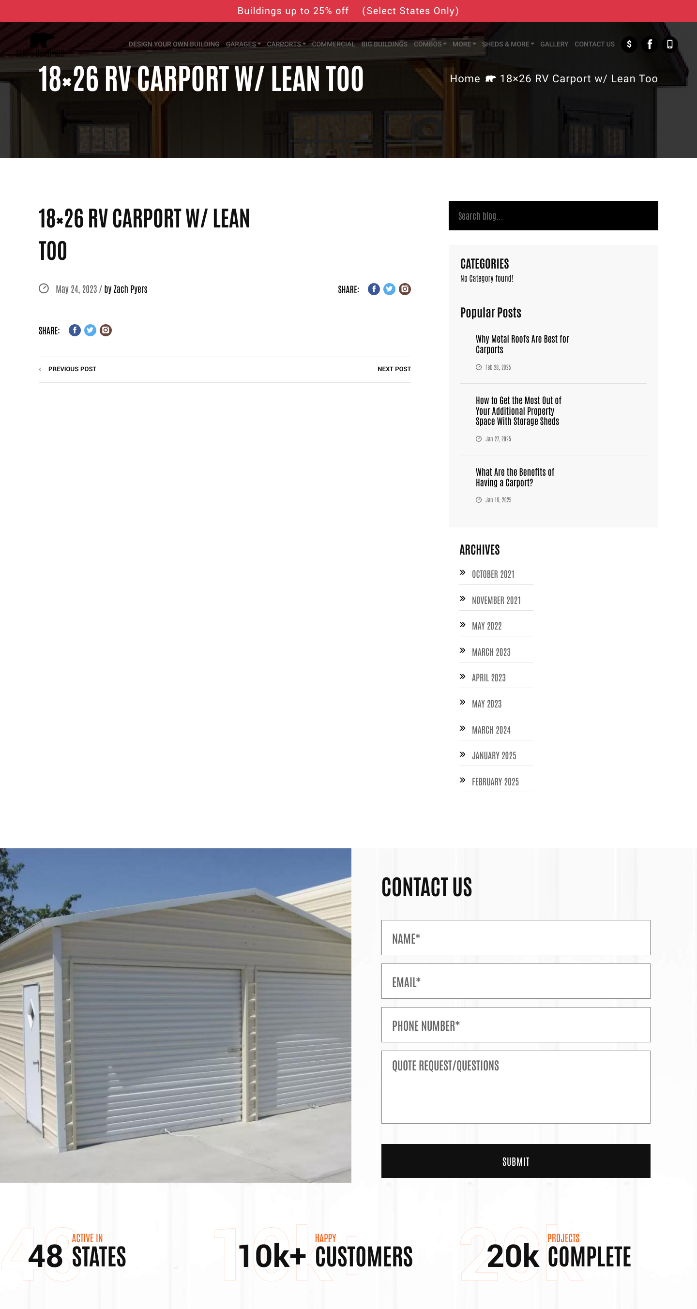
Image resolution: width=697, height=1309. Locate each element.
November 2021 (496, 599)
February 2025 (495, 781)
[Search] (553, 215)
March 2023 (491, 651)
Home (465, 79)
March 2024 (491, 729)
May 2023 (486, 703)
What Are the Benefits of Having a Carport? (515, 477)
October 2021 (493, 573)
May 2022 (486, 625)
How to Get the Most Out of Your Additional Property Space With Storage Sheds (518, 410)
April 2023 (489, 677)
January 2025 (494, 755)
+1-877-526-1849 (670, 44)
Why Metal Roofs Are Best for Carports (522, 343)
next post (394, 369)
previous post (72, 369)
